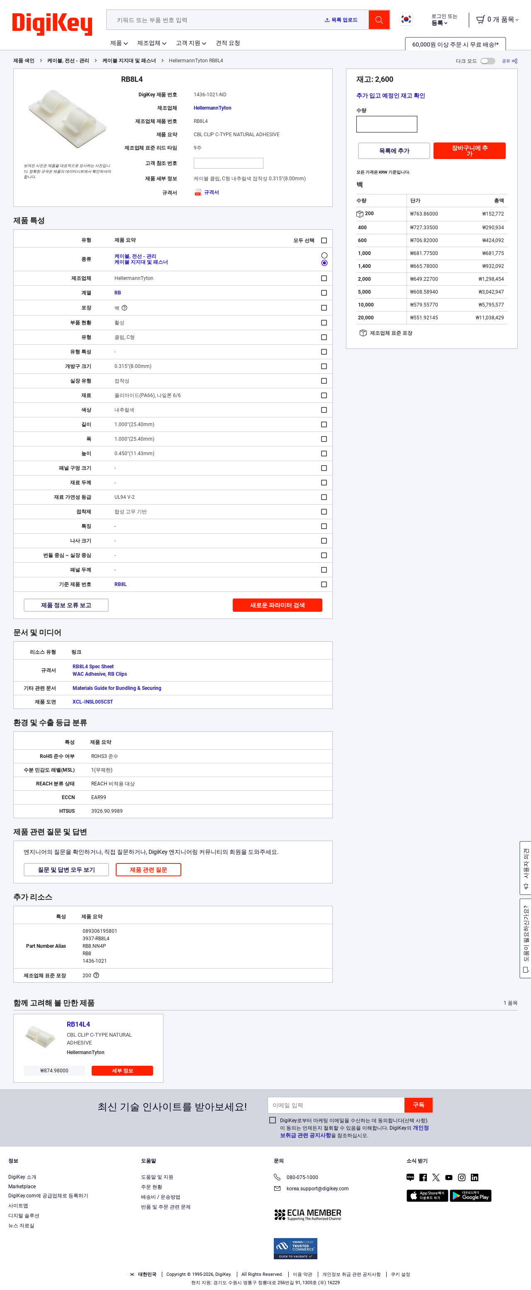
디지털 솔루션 (23, 1216)
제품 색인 (23, 61)
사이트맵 (18, 1206)
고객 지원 (188, 42)
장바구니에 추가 (470, 151)
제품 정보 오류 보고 (66, 605)
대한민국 (142, 1274)
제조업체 (149, 42)
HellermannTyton (212, 108)
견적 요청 (228, 42)
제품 (116, 42)
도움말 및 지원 (157, 1177)
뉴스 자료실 (21, 1226)
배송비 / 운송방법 (160, 1197)
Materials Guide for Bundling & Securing (117, 688)
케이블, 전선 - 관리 (68, 61)
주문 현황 (151, 1187)
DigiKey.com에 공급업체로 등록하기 (48, 1196)
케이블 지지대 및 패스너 (129, 61)
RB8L (120, 584)
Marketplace (22, 1186)
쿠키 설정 (400, 1274)
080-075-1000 (296, 1178)
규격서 (206, 192)
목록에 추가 (394, 150)
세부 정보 (122, 1071)
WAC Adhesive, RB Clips (100, 674)
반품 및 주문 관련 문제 (166, 1207)
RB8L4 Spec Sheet (93, 667)
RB (117, 293)
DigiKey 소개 (22, 1177)
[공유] (510, 60)
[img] (52, 25)
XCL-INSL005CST (93, 702)
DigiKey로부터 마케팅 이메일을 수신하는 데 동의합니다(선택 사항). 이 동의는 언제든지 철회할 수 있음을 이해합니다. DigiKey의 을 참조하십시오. (354, 1128)
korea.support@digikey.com (311, 1189)
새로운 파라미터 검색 (277, 605)
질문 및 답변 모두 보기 (66, 869)
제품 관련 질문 (148, 869)
